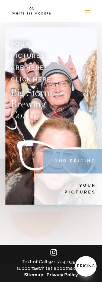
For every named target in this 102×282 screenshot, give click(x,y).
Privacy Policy (62, 274)
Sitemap (33, 274)
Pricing (86, 266)
